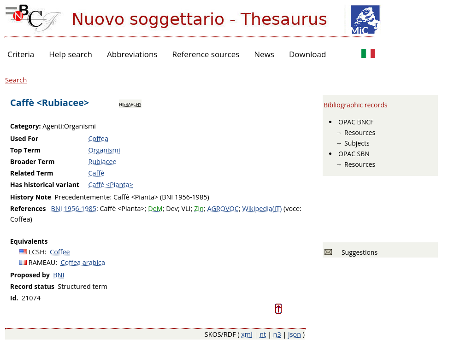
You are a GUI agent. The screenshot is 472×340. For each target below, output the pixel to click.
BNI (58, 274)
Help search (70, 54)
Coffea (98, 138)
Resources (359, 132)
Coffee (60, 251)
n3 (277, 334)
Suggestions (358, 252)
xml (247, 334)
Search (16, 79)
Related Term (31, 173)
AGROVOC (222, 208)
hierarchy (130, 104)
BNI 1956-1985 (73, 208)
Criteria (20, 54)
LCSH (37, 251)
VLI (186, 208)
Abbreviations (132, 54)
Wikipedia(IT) (262, 208)
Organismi (104, 150)
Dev (172, 208)
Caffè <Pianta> (110, 184)
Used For (24, 138)
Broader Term (32, 161)
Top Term (25, 150)
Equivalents (28, 241)
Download (307, 54)
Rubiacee (102, 161)
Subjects (357, 143)
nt (263, 334)
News (264, 54)
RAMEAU (42, 262)
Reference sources (205, 54)
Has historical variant (44, 184)
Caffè (96, 173)
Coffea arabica (83, 262)
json (294, 334)
